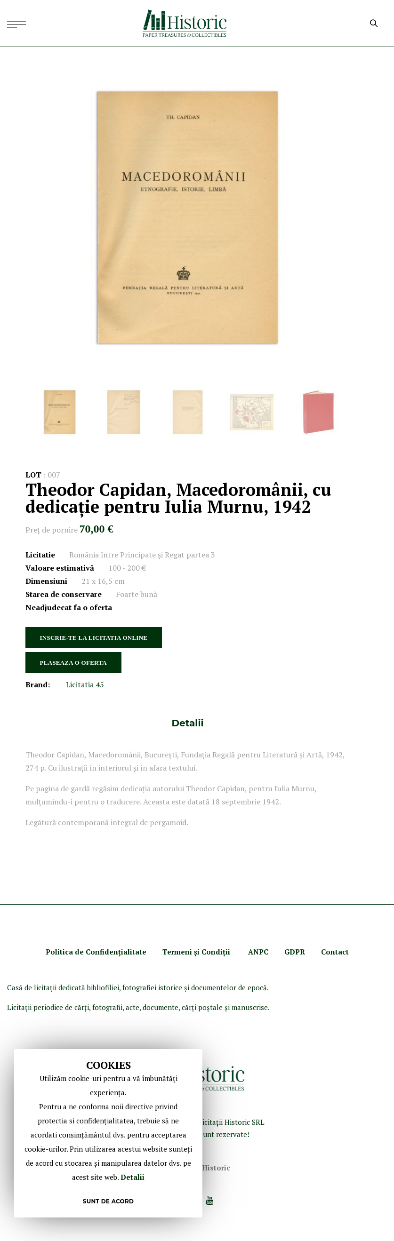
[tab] (188, 723)
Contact (335, 951)
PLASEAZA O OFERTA (73, 662)
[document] (108, 1133)
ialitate (133, 951)
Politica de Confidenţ (83, 951)
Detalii (188, 723)
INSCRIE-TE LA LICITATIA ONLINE (94, 637)
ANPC (258, 951)
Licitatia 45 (85, 684)
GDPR (294, 951)
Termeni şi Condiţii (197, 951)
